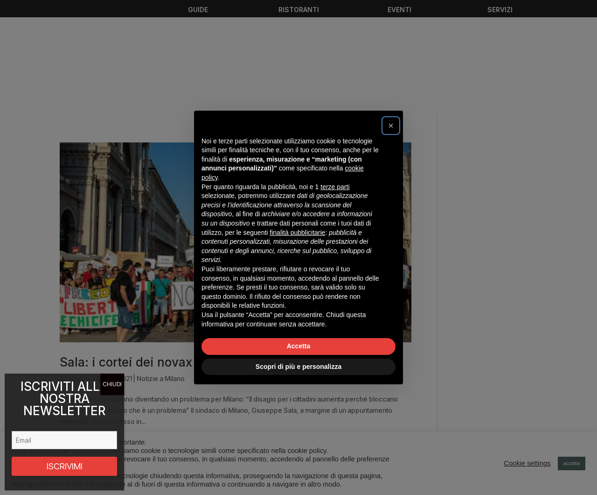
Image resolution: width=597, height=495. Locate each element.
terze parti (334, 187)
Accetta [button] (299, 346)
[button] (390, 125)
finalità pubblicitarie (297, 232)
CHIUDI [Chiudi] (112, 384)
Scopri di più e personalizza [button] (298, 366)
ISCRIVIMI (65, 466)
